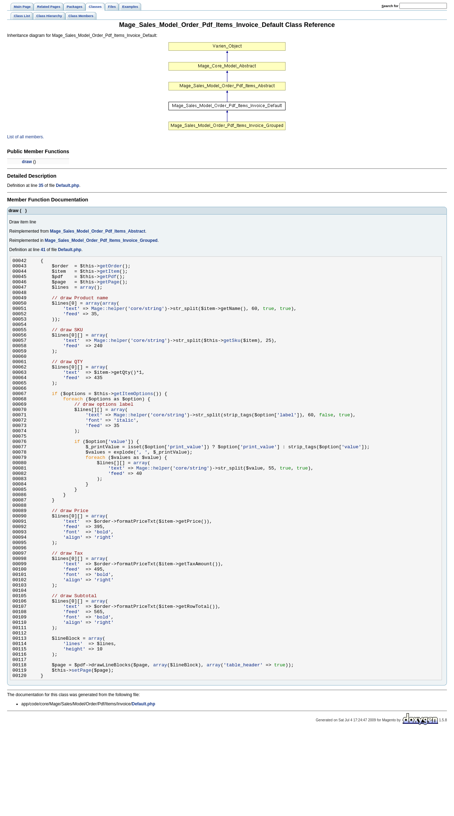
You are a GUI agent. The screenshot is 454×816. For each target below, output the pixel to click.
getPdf (108, 280)
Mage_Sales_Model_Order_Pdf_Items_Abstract (97, 231)
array (87, 293)
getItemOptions (133, 421)
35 (41, 185)
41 (43, 249)
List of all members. (25, 136)
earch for (390, 6)
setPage (82, 753)
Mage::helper (108, 319)
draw (27, 161)
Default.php (67, 185)
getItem (110, 274)
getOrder (111, 268)
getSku (231, 357)
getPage (110, 287)
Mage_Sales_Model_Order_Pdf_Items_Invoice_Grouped (101, 240)
